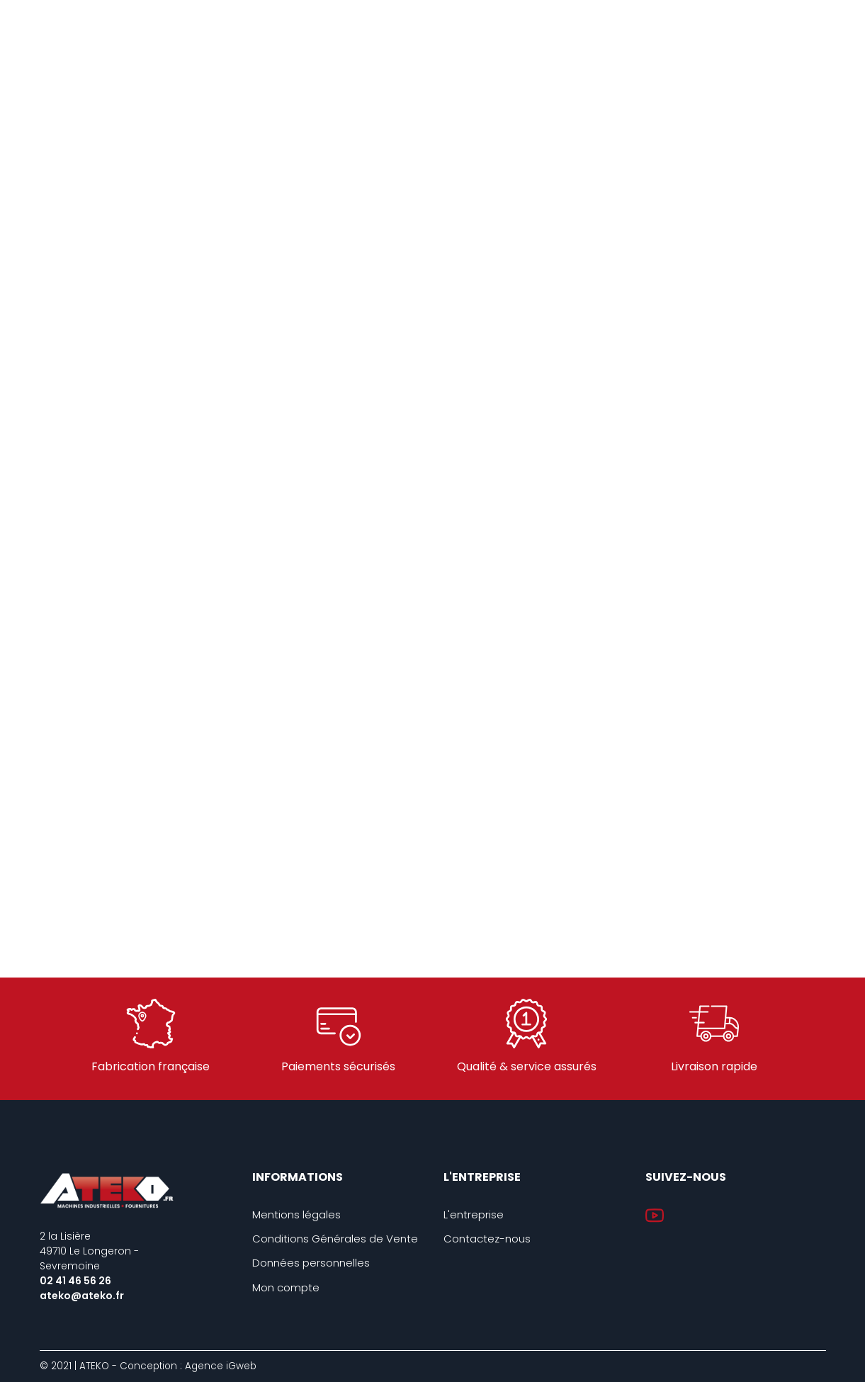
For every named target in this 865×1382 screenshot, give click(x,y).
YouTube (654, 1215)
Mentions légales (296, 1214)
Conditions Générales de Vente (335, 1238)
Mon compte (286, 1287)
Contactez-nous (487, 1238)
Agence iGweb (220, 1366)
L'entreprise (473, 1214)
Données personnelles (311, 1262)
